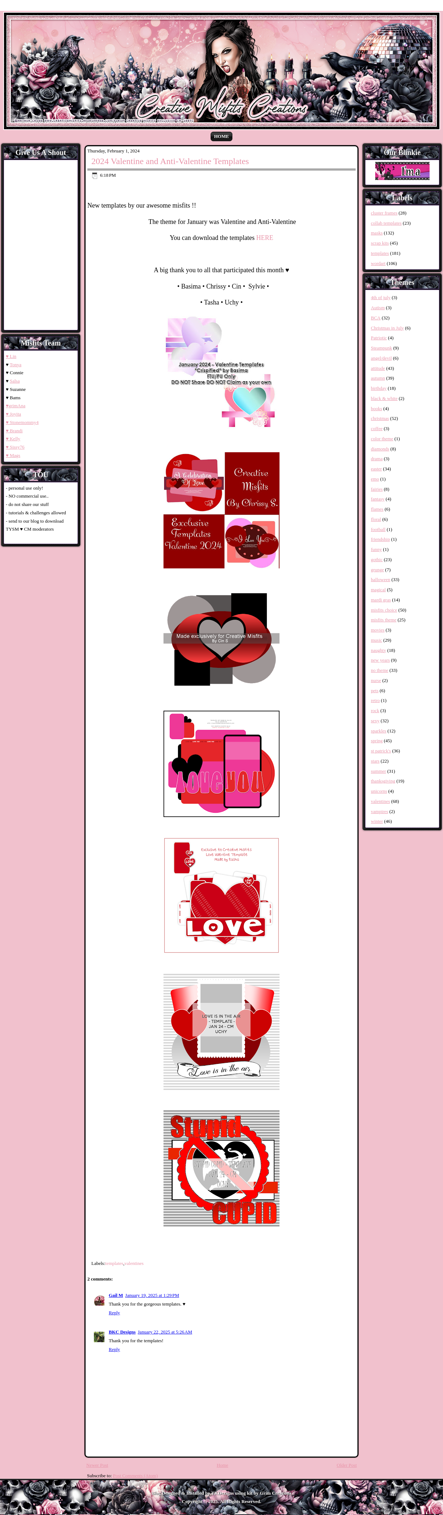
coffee (376, 428)
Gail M (116, 1295)
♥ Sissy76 (15, 447)
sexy (375, 720)
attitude (378, 368)
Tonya (15, 364)
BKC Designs (122, 1332)
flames (377, 509)
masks (377, 233)
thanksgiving (383, 781)
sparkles (378, 731)
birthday (378, 388)
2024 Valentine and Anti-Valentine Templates (170, 161)
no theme (379, 670)
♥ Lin (11, 356)
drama (376, 458)
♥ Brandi (14, 430)
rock (375, 710)
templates (114, 1263)
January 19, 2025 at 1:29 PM (152, 1295)
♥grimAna (15, 405)
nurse (376, 680)
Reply (114, 1312)
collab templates (386, 223)
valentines (134, 1263)
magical (378, 589)
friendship (380, 539)
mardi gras (381, 600)
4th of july (380, 297)
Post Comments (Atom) (135, 1475)
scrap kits (380, 243)
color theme (382, 438)
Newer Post (97, 1465)
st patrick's (381, 751)
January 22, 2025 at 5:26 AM (165, 1332)
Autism (378, 307)
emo (375, 479)
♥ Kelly (13, 438)
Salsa (15, 381)
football (378, 529)
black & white (384, 398)
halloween (380, 579)
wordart (378, 263)
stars (375, 761)
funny (376, 549)
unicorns (379, 791)
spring (377, 740)
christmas (380, 418)
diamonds (380, 449)
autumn (378, 378)
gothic (377, 559)
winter (377, 821)
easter (376, 468)
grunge (377, 569)
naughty (378, 650)
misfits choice (384, 610)
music (376, 640)
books (376, 408)
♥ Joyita (13, 414)
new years (380, 660)
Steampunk (381, 348)
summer (378, 771)
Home (221, 136)
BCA (376, 317)
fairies (376, 489)
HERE (264, 237)
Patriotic (379, 337)
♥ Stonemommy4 (22, 422)
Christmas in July (387, 328)
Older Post (347, 1465)
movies (378, 630)
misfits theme (383, 619)
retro (375, 700)
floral (376, 519)
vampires (379, 811)
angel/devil (381, 358)
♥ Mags (13, 455)
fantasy (378, 499)
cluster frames (384, 213)
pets (374, 690)
